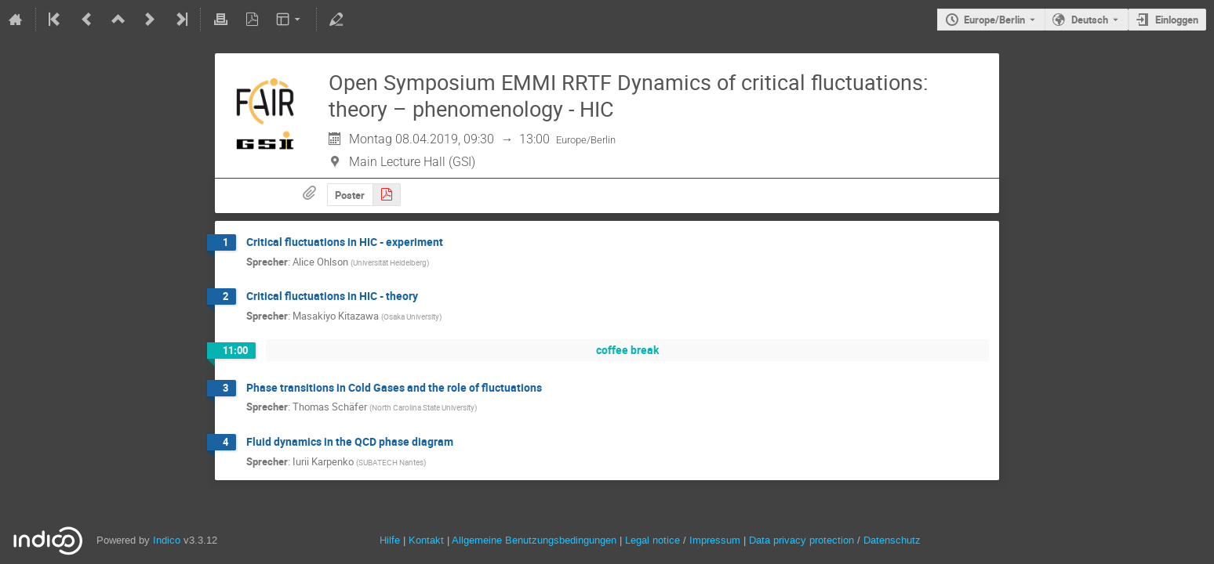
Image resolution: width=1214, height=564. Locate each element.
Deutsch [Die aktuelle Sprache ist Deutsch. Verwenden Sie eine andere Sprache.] (1089, 20)
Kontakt (426, 540)
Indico (166, 540)
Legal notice (654, 540)
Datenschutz (892, 540)
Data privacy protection (803, 540)
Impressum (714, 540)
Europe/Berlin (994, 20)
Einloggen (1176, 20)
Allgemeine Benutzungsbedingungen (534, 540)
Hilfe (390, 540)
